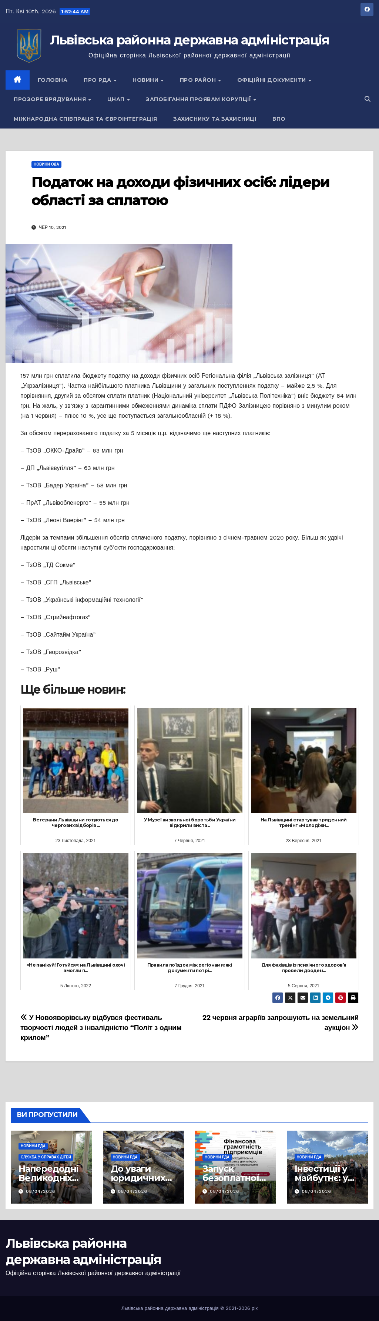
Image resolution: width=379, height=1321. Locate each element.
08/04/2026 (40, 1191)
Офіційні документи (272, 80)
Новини (146, 80)
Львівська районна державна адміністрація (189, 40)
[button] (367, 99)
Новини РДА (33, 1146)
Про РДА (98, 80)
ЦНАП (117, 99)
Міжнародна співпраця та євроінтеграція (85, 119)
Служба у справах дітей (46, 1157)
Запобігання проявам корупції (199, 99)
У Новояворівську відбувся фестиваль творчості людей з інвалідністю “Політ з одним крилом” (100, 1027)
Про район (199, 80)
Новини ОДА (46, 164)
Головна (53, 80)
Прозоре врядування (51, 99)
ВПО (279, 119)
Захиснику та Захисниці (214, 119)
